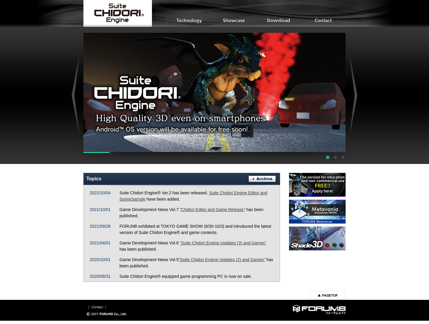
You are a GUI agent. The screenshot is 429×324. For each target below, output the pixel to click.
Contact (97, 307)
